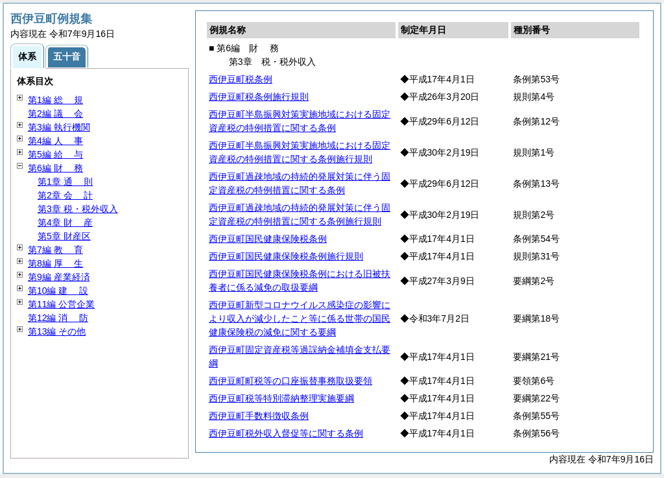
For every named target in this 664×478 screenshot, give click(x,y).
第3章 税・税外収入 (78, 209)
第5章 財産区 (64, 236)
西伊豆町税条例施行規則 (259, 96)
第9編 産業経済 (59, 277)
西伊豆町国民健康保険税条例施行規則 (286, 256)
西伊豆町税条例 (240, 79)
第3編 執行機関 (59, 127)
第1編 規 (55, 100)
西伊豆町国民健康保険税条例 (268, 238)
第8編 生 (55, 263)
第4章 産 (65, 222)
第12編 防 (58, 318)
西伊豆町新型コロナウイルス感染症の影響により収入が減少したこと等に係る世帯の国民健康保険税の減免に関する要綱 (299, 318)
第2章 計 (65, 195)
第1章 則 (65, 181)
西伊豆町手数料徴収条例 (259, 416)
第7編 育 (55, 250)
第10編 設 (58, 290)
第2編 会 (55, 113)
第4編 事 (55, 141)
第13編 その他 (57, 331)
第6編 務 (55, 168)
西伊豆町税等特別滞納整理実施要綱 (281, 398)
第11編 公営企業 (61, 304)
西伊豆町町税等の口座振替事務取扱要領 (290, 381)
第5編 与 (55, 154)
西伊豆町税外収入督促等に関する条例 (286, 433)
